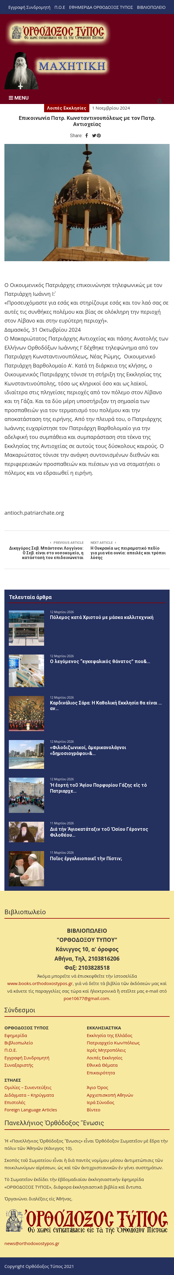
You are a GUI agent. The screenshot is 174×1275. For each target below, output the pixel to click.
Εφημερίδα (15, 1035)
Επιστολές (14, 1102)
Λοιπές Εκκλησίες (66, 108)
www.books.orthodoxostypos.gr (40, 983)
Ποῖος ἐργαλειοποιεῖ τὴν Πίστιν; (86, 858)
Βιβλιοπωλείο (18, 1043)
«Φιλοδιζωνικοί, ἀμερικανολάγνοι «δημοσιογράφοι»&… (88, 750)
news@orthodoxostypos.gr (31, 1243)
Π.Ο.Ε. (10, 1050)
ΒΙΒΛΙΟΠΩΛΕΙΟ (151, 7)
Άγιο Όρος (97, 1087)
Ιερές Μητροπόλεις (106, 1050)
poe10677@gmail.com (86, 998)
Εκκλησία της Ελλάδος (109, 1035)
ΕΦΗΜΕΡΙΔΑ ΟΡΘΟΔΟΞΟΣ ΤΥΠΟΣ (101, 7)
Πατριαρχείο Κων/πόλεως (113, 1043)
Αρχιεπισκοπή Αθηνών (110, 1095)
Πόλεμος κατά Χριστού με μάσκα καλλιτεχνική (101, 617)
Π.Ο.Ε (59, 7)
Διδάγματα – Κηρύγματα (29, 1095)
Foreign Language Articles (30, 1110)
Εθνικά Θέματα (102, 1065)
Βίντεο (93, 1110)
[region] (57, 70)
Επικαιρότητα (101, 1073)
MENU (19, 98)
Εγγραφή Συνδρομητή (30, 7)
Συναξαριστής (18, 1065)
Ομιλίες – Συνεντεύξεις (27, 1087)
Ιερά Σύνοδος (100, 1102)
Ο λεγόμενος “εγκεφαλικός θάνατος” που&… (100, 661)
